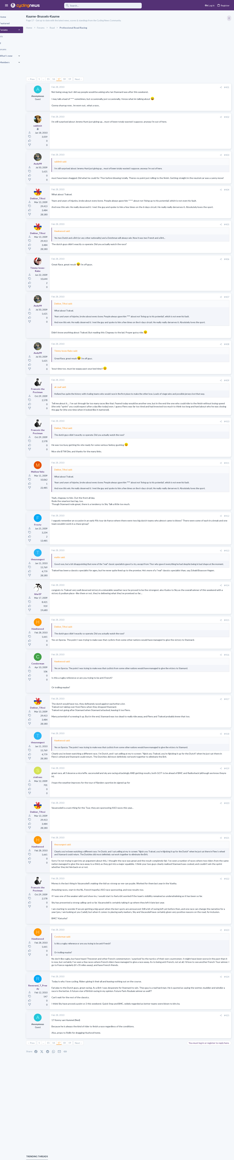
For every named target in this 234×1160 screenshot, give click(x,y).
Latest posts (189, 312)
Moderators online (194, 422)
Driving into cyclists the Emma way (205, 335)
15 (59, 79)
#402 (174, 117)
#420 (174, 837)
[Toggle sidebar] (229, 18)
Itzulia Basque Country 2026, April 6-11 (208, 238)
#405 (174, 228)
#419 (174, 802)
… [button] (54, 79)
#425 (174, 1077)
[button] (6, 5)
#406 (174, 263)
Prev (43, 79)
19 (81, 79)
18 (75, 79)
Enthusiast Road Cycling (199, 341)
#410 (174, 437)
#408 (174, 354)
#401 (174, 87)
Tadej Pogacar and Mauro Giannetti (206, 347)
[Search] (93, 5)
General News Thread (199, 391)
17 (70, 79)
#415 (174, 644)
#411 (174, 479)
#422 (174, 918)
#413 (174, 572)
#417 (174, 726)
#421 (174, 871)
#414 (174, 610)
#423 (174, 982)
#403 (174, 155)
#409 (174, 390)
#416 (174, 679)
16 (65, 79)
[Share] (168, 87)
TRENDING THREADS (193, 176)
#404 (174, 192)
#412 (174, 537)
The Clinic (192, 353)
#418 (174, 761)
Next (88, 79)
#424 (174, 1032)
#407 (174, 301)
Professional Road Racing (200, 195)
